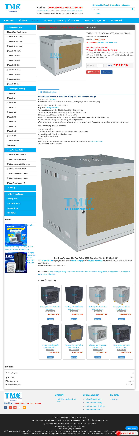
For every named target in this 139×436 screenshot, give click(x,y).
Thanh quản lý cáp (12, 208)
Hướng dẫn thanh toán (93, 399)
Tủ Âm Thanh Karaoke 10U (16, 183)
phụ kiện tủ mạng (97, 141)
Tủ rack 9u (11, 98)
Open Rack (11, 145)
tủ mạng (96, 5)
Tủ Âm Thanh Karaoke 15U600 (17, 174)
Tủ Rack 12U (12, 108)
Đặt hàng (50, 319)
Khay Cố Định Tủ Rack (14, 204)
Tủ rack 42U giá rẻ (13, 84)
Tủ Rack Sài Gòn (42, 11)
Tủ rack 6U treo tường (14, 42)
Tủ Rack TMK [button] (73, 21)
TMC (50, 99)
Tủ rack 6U (11, 93)
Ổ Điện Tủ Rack (11, 213)
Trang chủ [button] (8, 21)
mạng (127, 5)
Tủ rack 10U (11, 103)
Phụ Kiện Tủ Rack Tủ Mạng (15, 194)
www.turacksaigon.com (74, 11)
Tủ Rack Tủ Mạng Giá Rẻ (14, 27)
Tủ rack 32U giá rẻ (13, 74)
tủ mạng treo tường (52, 108)
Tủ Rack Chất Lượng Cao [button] (94, 21)
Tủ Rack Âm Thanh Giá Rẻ (15, 150)
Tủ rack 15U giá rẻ (13, 60)
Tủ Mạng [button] (35, 21)
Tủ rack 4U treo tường (14, 37)
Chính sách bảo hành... (93, 410)
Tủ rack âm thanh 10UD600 (16, 155)
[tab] (48, 92)
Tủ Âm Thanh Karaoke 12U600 (17, 178)
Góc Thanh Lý (11, 188)
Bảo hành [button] (48, 21)
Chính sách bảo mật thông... (95, 406)
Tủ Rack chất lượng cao (107, 42)
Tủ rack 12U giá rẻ (13, 56)
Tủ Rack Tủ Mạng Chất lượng (16, 89)
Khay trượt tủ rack (12, 199)
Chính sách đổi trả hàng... (94, 402)
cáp (123, 5)
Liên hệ (114, 399)
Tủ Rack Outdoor (13, 141)
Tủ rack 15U (11, 112)
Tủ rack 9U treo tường (14, 46)
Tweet (98, 13)
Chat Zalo (132, 428)
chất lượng (103, 5)
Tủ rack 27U (11, 122)
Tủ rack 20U (11, 117)
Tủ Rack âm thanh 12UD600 (16, 159)
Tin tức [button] (60, 21)
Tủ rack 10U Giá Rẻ (14, 51)
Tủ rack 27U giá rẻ (13, 70)
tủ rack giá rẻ (115, 5)
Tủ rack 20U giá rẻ (13, 65)
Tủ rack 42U (11, 136)
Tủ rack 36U (11, 131)
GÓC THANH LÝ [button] (116, 21)
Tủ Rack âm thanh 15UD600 (16, 169)
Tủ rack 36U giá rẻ (13, 79)
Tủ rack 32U (11, 126)
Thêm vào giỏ (93, 72)
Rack (54, 99)
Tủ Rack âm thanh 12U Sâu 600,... (18, 164)
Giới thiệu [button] (22, 21)
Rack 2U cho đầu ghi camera (16, 32)
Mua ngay (106, 72)
